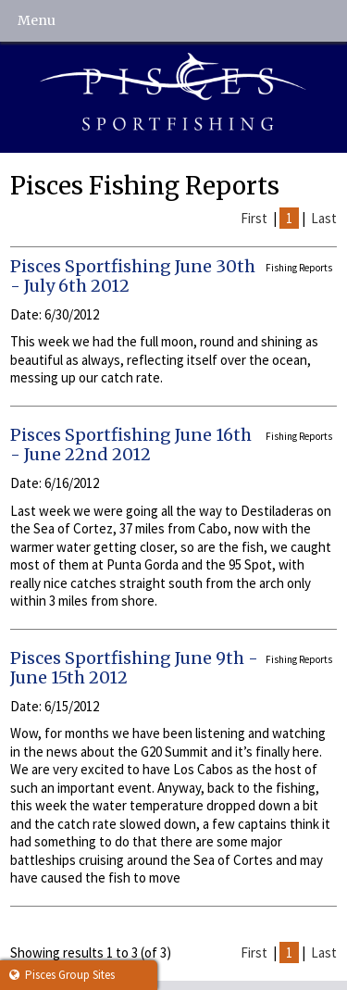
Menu (37, 20)
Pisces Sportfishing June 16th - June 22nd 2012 (131, 445)
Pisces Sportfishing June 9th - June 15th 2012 (134, 668)
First (254, 218)
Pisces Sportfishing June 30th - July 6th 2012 (132, 276)
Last (324, 218)
